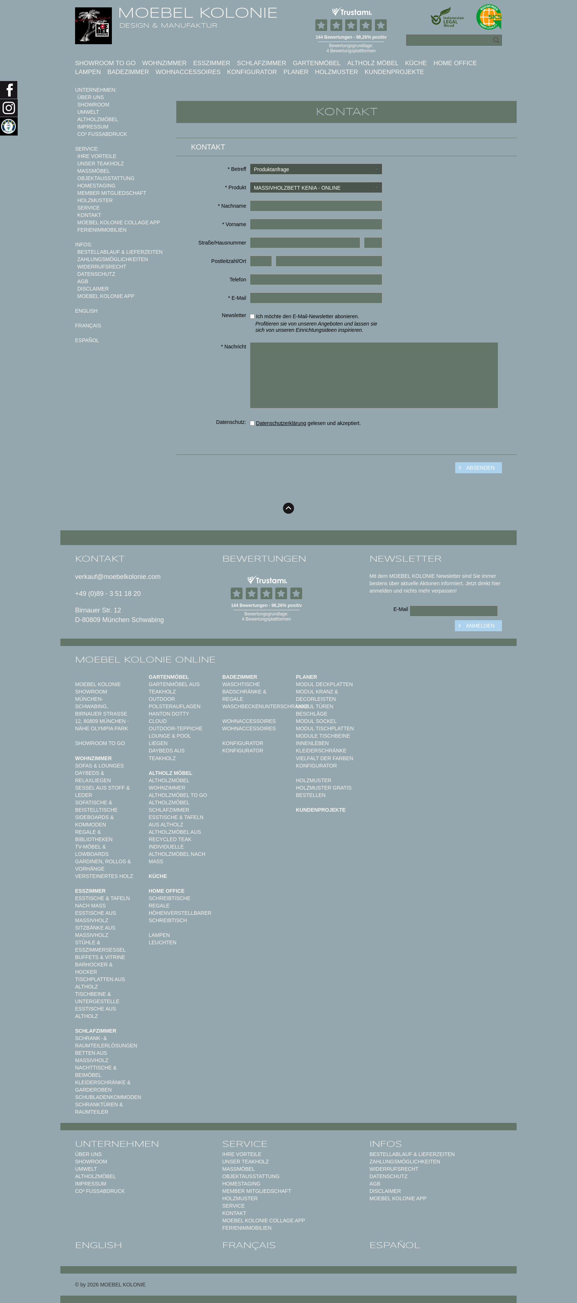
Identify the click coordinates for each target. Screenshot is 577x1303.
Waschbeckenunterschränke (265, 706)
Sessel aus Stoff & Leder (102, 791)
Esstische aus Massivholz (95, 916)
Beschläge (312, 714)
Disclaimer (93, 289)
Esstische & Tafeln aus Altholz (176, 821)
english (86, 311)
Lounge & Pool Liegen (170, 739)
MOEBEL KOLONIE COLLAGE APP (118, 222)
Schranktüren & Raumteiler (99, 1108)
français (88, 326)
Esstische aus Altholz (95, 1012)
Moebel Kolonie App (105, 296)
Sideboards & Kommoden (94, 821)
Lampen (88, 72)
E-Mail (400, 609)
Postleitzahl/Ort (228, 261)
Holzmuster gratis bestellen (323, 791)
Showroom (93, 105)
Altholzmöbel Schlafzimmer (169, 806)
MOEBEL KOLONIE (198, 13)
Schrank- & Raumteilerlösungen (106, 1042)
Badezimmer (128, 72)
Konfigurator (252, 72)
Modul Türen (314, 706)
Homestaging (96, 186)
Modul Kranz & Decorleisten (317, 695)
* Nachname (232, 206)
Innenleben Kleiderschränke (321, 747)
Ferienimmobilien (102, 230)
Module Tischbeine (323, 736)
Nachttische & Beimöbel (96, 1071)
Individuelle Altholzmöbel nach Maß (177, 854)
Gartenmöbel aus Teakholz (174, 688)
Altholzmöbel (97, 119)
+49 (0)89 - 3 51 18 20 (108, 593)
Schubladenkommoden (108, 1097)
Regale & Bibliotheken (94, 835)
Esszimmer (211, 63)
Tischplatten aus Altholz (100, 983)
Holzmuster (336, 72)
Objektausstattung (106, 178)
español (87, 340)
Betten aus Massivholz (91, 1056)
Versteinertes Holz (104, 876)
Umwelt (88, 112)
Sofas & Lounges (99, 766)
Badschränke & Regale (244, 695)
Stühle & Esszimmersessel (100, 946)
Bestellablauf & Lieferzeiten (120, 252)
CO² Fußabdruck (102, 134)
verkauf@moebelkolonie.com (117, 576)
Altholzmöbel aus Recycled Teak (175, 835)
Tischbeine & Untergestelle (97, 997)
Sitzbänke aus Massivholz (95, 931)
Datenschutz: (231, 422)
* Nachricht (233, 346)
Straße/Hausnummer (222, 243)
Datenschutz (96, 274)
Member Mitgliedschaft (111, 193)
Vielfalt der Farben (324, 758)
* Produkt (235, 187)
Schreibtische (170, 898)
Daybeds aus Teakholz (167, 754)
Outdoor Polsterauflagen (175, 702)
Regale (159, 906)
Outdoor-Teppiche (175, 728)
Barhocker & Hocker (94, 968)
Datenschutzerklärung (281, 423)
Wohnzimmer (164, 63)
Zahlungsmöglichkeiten (112, 259)
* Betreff (237, 169)
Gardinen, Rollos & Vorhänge (103, 865)
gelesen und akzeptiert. (305, 423)
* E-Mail (237, 298)
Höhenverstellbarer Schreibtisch (180, 916)
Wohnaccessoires (188, 72)
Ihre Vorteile (96, 156)
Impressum (93, 127)
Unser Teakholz (100, 163)
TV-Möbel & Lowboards (92, 850)
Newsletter (234, 315)
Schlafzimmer (261, 63)
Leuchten (162, 942)
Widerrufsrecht (101, 267)
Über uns (90, 97)
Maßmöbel (93, 171)
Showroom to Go (105, 63)
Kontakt (89, 215)
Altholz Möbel (373, 63)
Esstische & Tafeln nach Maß (102, 902)
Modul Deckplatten (324, 684)
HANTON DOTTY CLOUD (169, 717)
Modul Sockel (316, 721)
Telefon (238, 279)
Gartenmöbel (317, 63)
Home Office (455, 63)
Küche (416, 63)
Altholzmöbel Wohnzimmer (169, 784)
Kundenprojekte (394, 72)
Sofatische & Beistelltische (96, 806)
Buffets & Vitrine (100, 957)
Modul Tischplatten (325, 728)
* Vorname (234, 224)
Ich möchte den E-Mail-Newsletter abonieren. (316, 322)
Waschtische (241, 684)
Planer (295, 72)
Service (88, 208)
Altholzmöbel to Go (178, 795)
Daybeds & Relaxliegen (93, 776)
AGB (82, 281)
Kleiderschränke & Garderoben (103, 1086)
